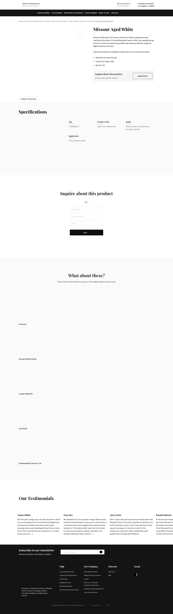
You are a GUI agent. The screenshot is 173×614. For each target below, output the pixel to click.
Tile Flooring (57, 13)
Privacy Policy (96, 605)
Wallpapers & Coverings (73, 13)
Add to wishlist (81, 31)
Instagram (145, 571)
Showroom (111, 572)
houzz (135, 574)
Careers (86, 579)
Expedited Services (65, 582)
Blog (109, 575)
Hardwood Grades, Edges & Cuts (94, 589)
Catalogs (114, 13)
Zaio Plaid (23, 428)
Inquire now (142, 76)
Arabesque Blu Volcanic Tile (30, 463)
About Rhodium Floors (90, 572)
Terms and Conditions (91, 592)
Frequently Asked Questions (68, 575)
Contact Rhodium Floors (67, 572)
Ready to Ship (104, 13)
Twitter (140, 571)
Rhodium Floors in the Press (92, 575)
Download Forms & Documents (69, 590)
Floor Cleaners (91, 13)
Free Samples (64, 579)
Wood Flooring (44, 13)
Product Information (28, 99)
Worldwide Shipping (66, 586)
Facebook (135, 571)
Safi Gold (22, 324)
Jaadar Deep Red (26, 394)
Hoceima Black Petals (28, 359)
